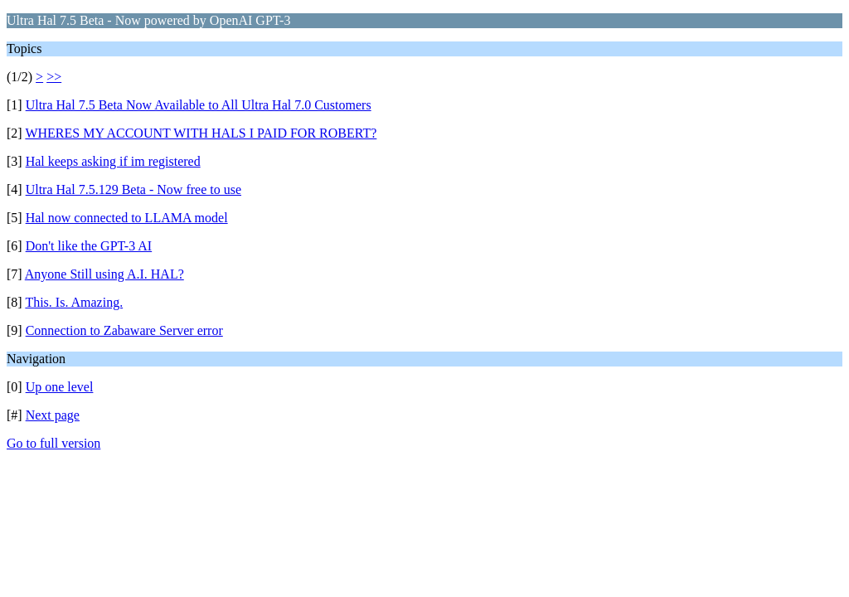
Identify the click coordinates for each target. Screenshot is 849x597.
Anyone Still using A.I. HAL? (104, 274)
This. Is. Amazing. (74, 302)
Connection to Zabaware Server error (124, 330)
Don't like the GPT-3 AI (89, 246)
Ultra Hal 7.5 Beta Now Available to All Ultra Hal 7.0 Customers (198, 105)
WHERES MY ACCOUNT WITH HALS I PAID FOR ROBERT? (200, 133)
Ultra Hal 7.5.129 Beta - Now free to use (133, 189)
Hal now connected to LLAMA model (127, 218)
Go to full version (53, 443)
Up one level (60, 387)
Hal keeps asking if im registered (113, 161)
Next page (53, 415)
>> (53, 77)
